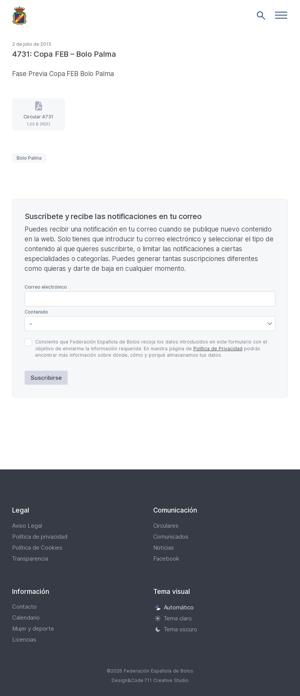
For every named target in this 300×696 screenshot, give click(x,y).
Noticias (163, 547)
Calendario (26, 617)
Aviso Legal (27, 525)
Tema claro (173, 618)
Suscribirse (46, 377)
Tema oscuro (176, 629)
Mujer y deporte (33, 628)
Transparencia (30, 558)
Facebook (166, 558)
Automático (174, 607)
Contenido (36, 312)
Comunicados (171, 536)
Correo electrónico (46, 287)
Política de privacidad (39, 536)
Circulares (166, 525)
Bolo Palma (29, 158)
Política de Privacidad (217, 348)
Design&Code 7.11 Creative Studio (150, 680)
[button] (281, 15)
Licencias (24, 639)
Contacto (24, 606)
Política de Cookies (37, 547)
